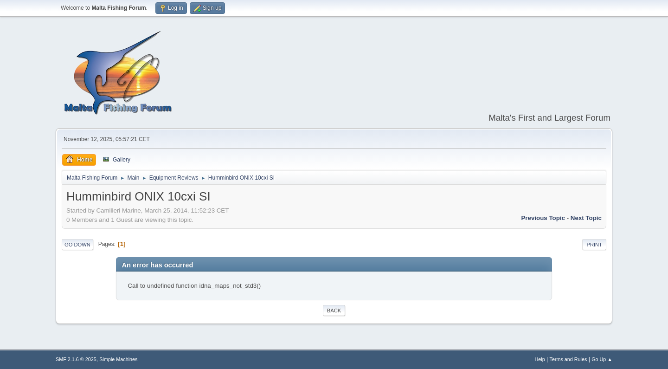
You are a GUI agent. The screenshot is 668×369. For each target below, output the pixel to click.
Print (594, 244)
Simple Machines (118, 359)
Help (540, 359)
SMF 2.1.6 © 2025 (76, 359)
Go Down (77, 244)
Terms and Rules (568, 359)
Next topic (586, 217)
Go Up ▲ (601, 359)
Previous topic (543, 217)
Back (334, 310)
